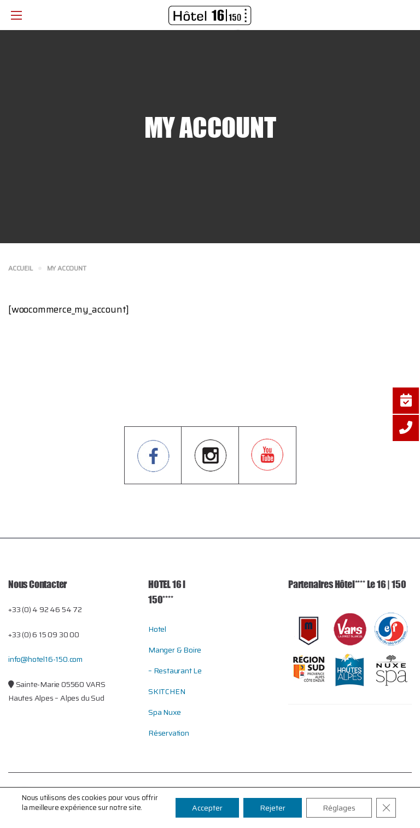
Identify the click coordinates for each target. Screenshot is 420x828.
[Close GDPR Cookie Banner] (386, 808)
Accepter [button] (207, 808)
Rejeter (272, 808)
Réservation (168, 733)
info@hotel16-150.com (45, 659)
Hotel (157, 629)
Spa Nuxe (164, 712)
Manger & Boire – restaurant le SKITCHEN (175, 670)
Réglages (339, 808)
